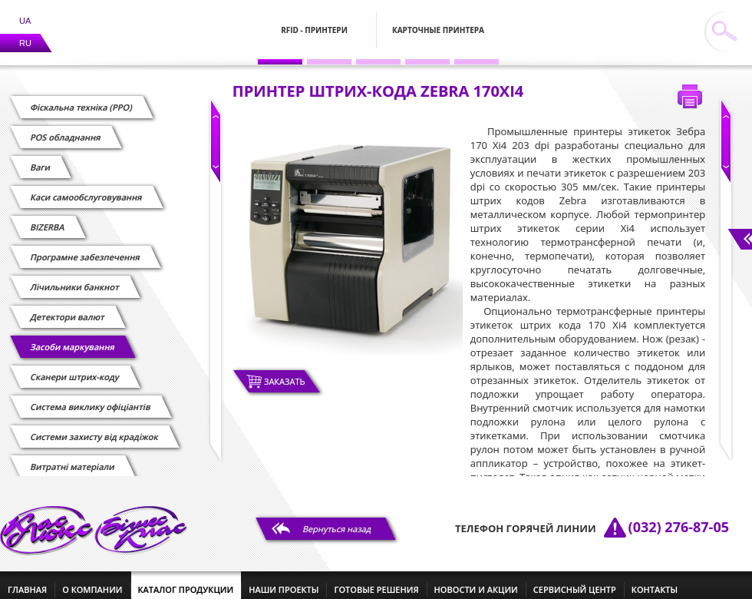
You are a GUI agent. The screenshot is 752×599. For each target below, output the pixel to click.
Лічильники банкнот (74, 277)
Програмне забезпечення (85, 247)
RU (25, 33)
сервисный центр (574, 580)
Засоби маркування (72, 337)
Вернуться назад (337, 519)
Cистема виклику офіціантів (90, 397)
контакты (655, 580)
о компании (92, 580)
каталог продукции (186, 580)
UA (25, 11)
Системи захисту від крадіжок (94, 427)
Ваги (40, 158)
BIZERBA (47, 217)
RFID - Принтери (314, 20)
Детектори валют (67, 307)
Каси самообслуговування (86, 188)
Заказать (284, 372)
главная (27, 580)
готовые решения (376, 580)
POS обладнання (65, 128)
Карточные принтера (438, 20)
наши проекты (283, 580)
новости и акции (476, 580)
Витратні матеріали (72, 457)
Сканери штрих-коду (74, 367)
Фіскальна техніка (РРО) (81, 98)
